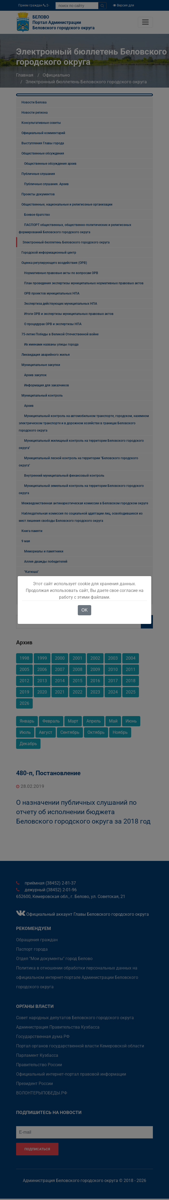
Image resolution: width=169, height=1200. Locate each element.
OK (84, 610)
